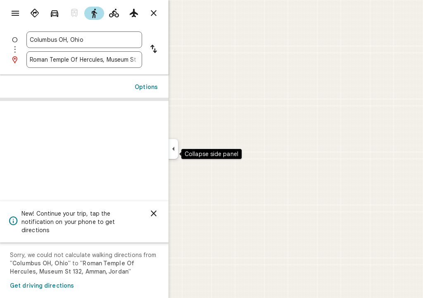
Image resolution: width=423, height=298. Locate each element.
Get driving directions (72, 285)
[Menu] (15, 14)
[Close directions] (183, 13)
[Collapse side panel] (203, 149)
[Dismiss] (183, 214)
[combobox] (114, 39)
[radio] (64, 13)
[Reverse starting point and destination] (183, 49)
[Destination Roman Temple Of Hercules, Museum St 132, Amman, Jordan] (114, 60)
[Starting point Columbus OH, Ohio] (114, 40)
